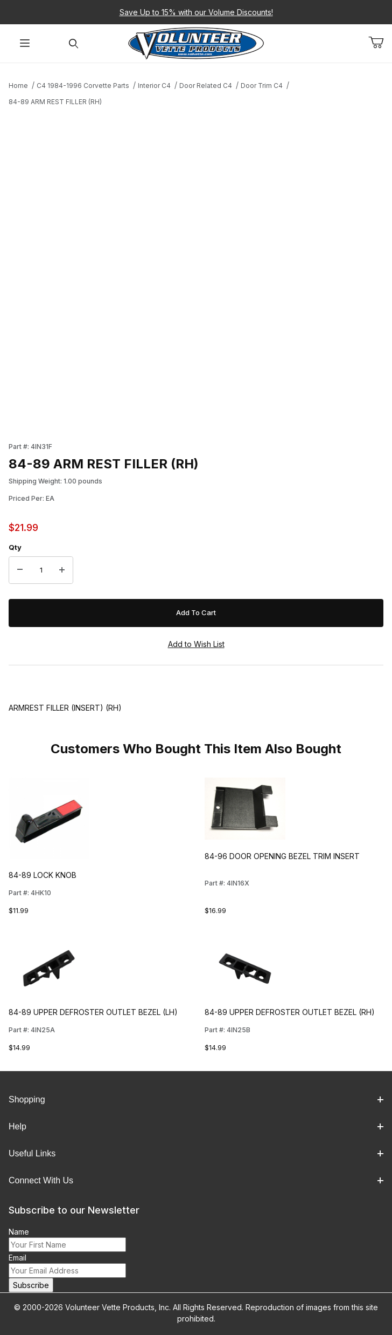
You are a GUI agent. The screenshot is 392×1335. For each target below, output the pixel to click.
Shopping (196, 1099)
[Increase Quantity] (62, 570)
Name (19, 1231)
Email (17, 1257)
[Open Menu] (24, 43)
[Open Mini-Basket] (380, 42)
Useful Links (196, 1153)
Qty (15, 547)
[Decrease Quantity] (20, 570)
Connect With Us (196, 1180)
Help (196, 1126)
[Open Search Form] (73, 43)
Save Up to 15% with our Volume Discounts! (196, 12)
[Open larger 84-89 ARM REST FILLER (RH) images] (196, 270)
